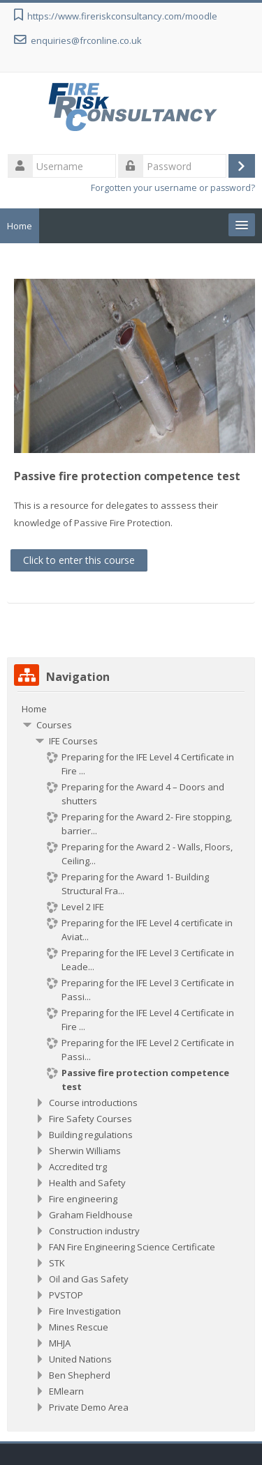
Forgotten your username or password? (173, 188)
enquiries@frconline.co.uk (86, 40)
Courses (54, 725)
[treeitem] (131, 709)
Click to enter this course (79, 560)
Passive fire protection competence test (127, 476)
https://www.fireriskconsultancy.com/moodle (122, 16)
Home (19, 226)
